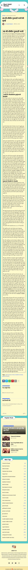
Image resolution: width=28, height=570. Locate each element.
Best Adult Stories (8, 5)
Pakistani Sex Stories (14, 471)
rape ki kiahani (14, 527)
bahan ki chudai (14, 479)
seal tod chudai (14, 532)
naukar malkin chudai (14, 521)
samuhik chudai (14, 529)
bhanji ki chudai (14, 490)
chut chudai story (14, 500)
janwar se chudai (14, 511)
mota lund (14, 516)
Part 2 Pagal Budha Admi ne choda (17, 443)
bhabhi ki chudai (19, 374)
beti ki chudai (14, 484)
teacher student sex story (14, 537)
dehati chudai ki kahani (14, 503)
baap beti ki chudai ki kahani (14, 476)
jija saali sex (14, 514)
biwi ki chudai (14, 492)
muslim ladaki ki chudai (14, 519)
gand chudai (14, 506)
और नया (4, 413)
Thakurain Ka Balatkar (15, 436)
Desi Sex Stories (14, 466)
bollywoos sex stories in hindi (14, 495)
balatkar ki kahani (14, 482)
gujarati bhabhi (5, 376)
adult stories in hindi (11, 15)
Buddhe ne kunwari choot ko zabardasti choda (17, 449)
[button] (2, 5)
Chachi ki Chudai (14, 463)
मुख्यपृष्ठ (3, 15)
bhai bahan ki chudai (14, 487)
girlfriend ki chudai (14, 508)
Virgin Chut (14, 474)
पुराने (24, 413)
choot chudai (14, 498)
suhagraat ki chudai (14, 535)
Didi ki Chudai (14, 468)
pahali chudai (14, 524)
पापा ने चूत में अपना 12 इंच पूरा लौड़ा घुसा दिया (13, 429)
